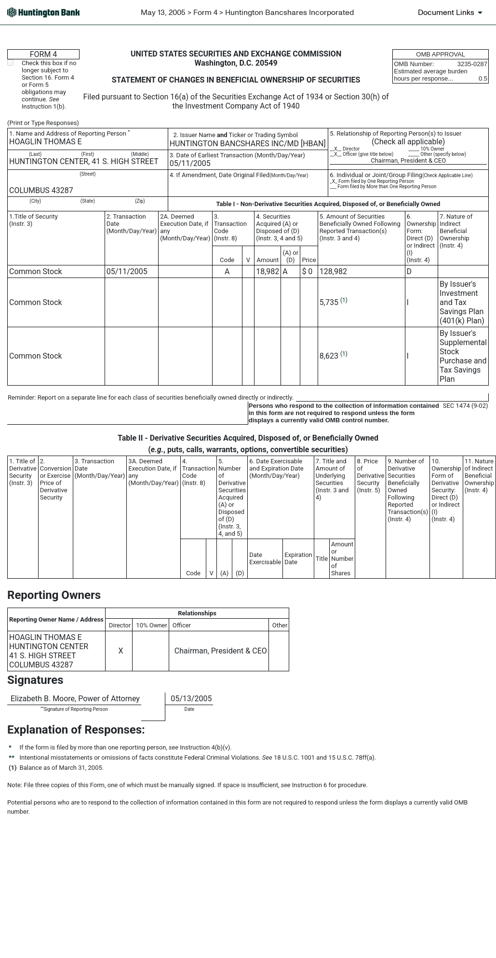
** (41, 708)
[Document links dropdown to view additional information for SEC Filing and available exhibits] (452, 12)
